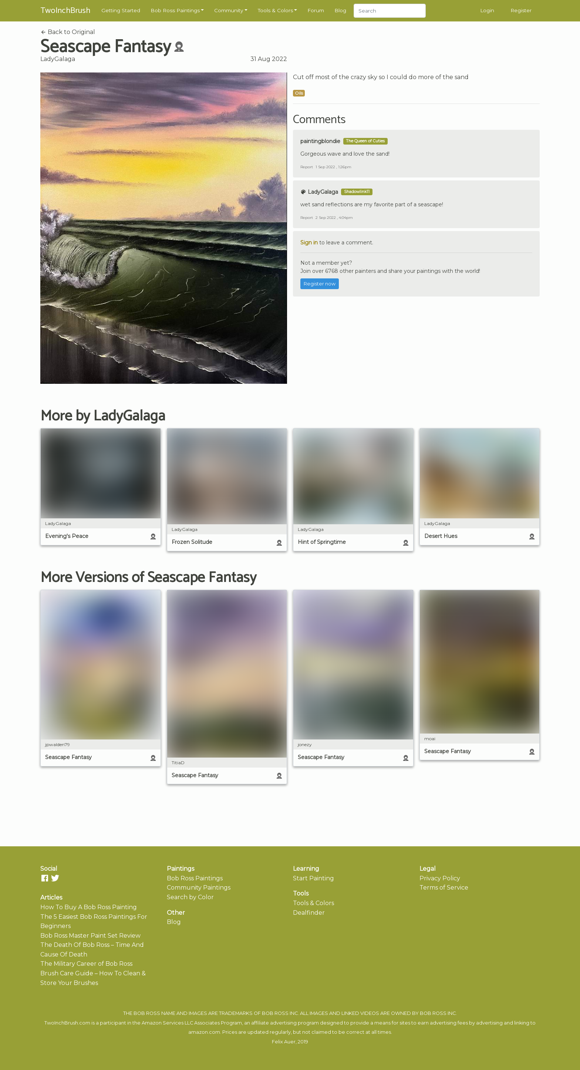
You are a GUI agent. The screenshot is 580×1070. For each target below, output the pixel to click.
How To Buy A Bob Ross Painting (88, 907)
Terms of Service (443, 887)
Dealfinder (309, 912)
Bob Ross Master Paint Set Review (90, 935)
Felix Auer (284, 1041)
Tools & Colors (275, 10)
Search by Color (190, 897)
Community (228, 10)
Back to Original (67, 31)
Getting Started (120, 10)
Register (521, 10)
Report (306, 167)
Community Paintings (198, 887)
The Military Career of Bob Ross (86, 963)
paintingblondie (320, 141)
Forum (315, 10)
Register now (319, 284)
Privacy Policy (439, 878)
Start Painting (313, 878)
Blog (340, 10)
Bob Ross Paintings (175, 10)
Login (487, 10)
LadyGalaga (57, 58)
